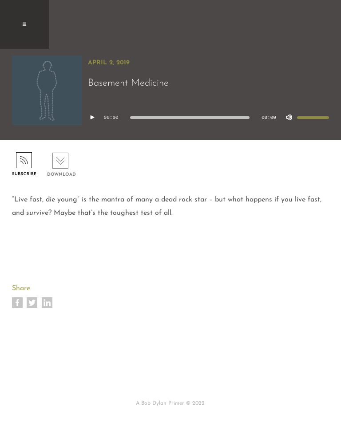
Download (61, 174)
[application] (208, 117)
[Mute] (289, 117)
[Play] (92, 117)
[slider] (190, 117)
